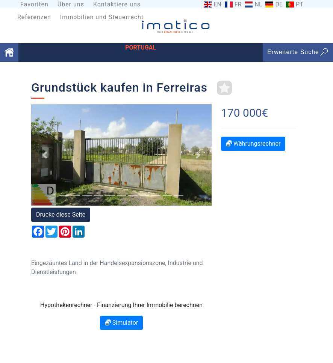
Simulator (121, 322)
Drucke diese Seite (60, 214)
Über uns (71, 4)
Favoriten (34, 4)
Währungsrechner (253, 143)
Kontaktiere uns (117, 4)
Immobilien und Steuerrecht (102, 17)
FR (238, 5)
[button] (44, 155)
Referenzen (34, 17)
